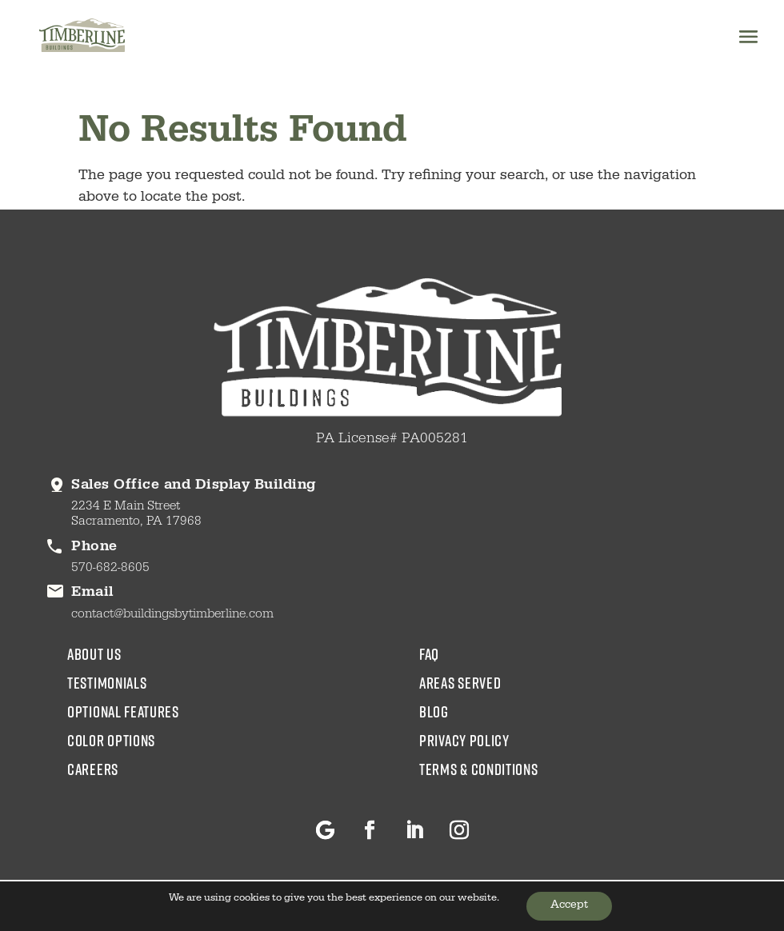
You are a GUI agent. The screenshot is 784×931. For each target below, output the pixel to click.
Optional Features (123, 711)
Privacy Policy (464, 739)
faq (429, 653)
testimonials (106, 682)
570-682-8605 (110, 568)
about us (94, 653)
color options (111, 739)
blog (434, 711)
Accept (569, 906)
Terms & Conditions (478, 768)
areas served (460, 682)
